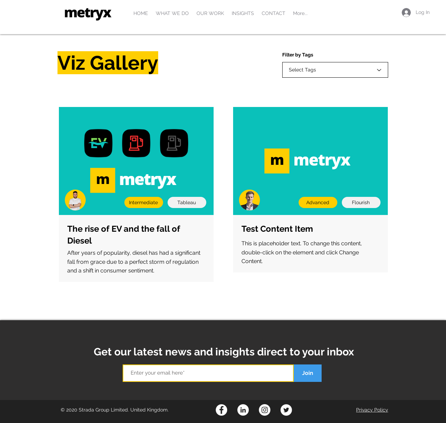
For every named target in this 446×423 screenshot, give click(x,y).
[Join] (308, 373)
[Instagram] (264, 410)
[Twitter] (286, 410)
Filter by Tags (297, 54)
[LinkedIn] (243, 410)
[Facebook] (221, 410)
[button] (172, 13)
